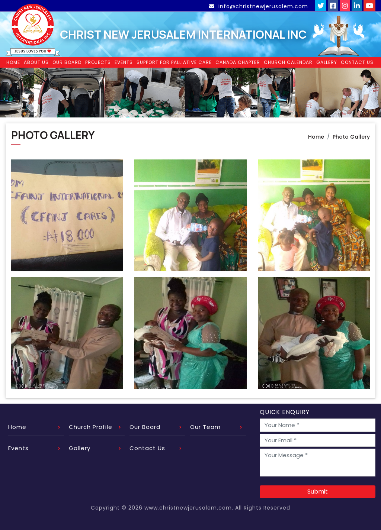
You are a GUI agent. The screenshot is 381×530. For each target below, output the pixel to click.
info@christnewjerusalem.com (259, 6)
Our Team (205, 426)
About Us (36, 61)
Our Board (66, 61)
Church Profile (90, 426)
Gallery (326, 61)
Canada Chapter (237, 61)
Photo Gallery (351, 135)
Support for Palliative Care (174, 61)
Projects (98, 61)
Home (13, 61)
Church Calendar (288, 61)
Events (124, 61)
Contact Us (357, 61)
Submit (317, 490)
